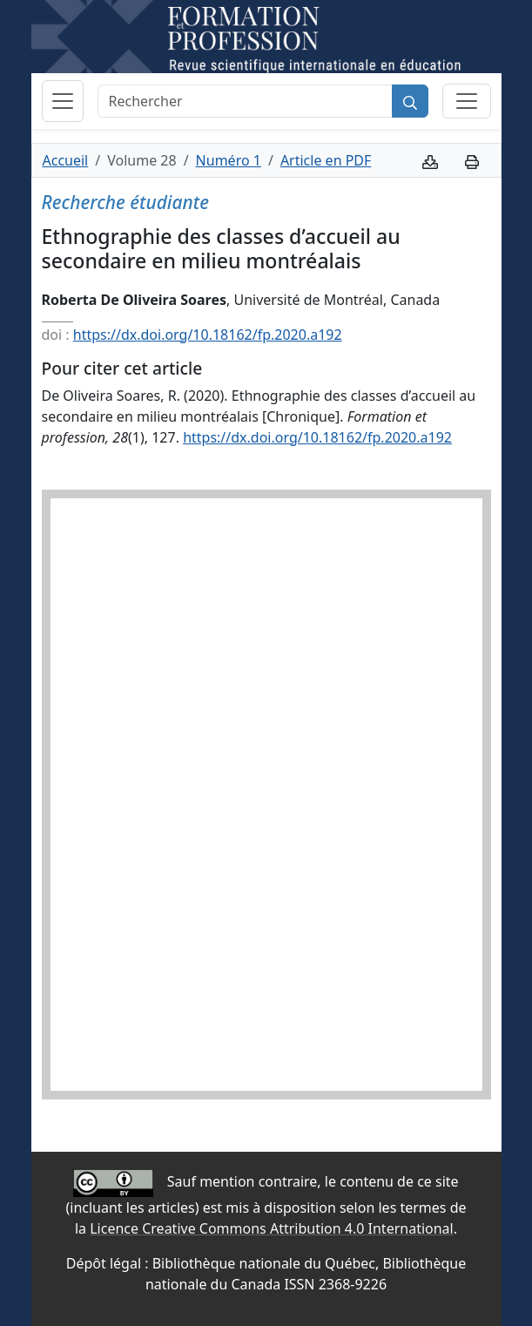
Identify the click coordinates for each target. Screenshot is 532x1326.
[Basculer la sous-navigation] (466, 101)
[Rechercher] (245, 101)
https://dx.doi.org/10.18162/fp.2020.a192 (207, 334)
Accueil (66, 160)
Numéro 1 (228, 160)
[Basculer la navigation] (63, 101)
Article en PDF (325, 160)
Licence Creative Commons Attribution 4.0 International (271, 1228)
